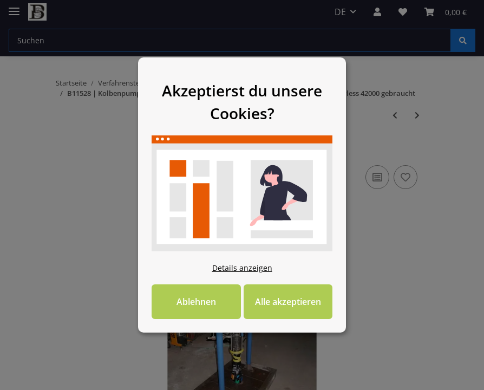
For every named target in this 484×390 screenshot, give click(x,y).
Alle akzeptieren (298, 314)
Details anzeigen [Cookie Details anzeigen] (242, 280)
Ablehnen (186, 314)
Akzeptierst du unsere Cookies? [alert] (242, 89)
